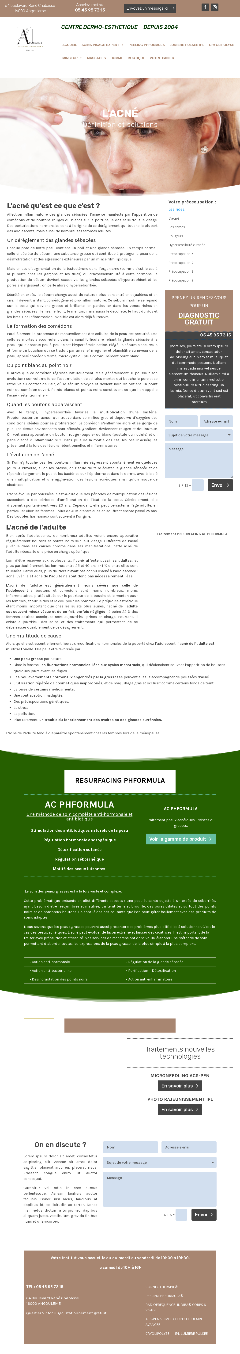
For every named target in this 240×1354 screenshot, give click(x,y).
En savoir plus (177, 1086)
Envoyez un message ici (147, 8)
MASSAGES (96, 58)
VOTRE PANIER (162, 58)
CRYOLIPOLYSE (221, 45)
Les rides (177, 209)
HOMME (116, 58)
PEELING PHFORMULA (147, 45)
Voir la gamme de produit (177, 839)
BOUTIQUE (136, 58)
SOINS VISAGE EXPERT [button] (103, 45)
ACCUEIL (69, 45)
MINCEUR (72, 58)
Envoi (217, 485)
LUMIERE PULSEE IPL (186, 45)
